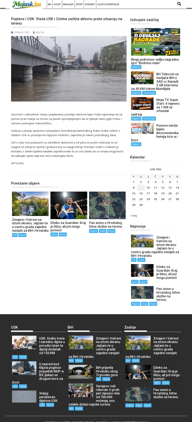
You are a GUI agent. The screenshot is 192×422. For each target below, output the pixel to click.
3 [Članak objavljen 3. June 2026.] (148, 178)
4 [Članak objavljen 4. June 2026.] (155, 178)
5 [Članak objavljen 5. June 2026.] (163, 178)
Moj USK (38, 32)
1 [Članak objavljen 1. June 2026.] (134, 178)
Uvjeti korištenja (108, 4)
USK (18, 170)
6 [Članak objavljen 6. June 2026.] (170, 178)
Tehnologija (149, 92)
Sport (79, 4)
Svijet (57, 4)
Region (93, 230)
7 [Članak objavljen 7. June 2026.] (177, 178)
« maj (133, 212)
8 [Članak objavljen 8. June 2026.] (134, 184)
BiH (50, 4)
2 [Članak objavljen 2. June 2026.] (141, 178)
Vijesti (27, 170)
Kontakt (90, 4)
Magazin (68, 4)
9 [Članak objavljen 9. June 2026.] (141, 184)
